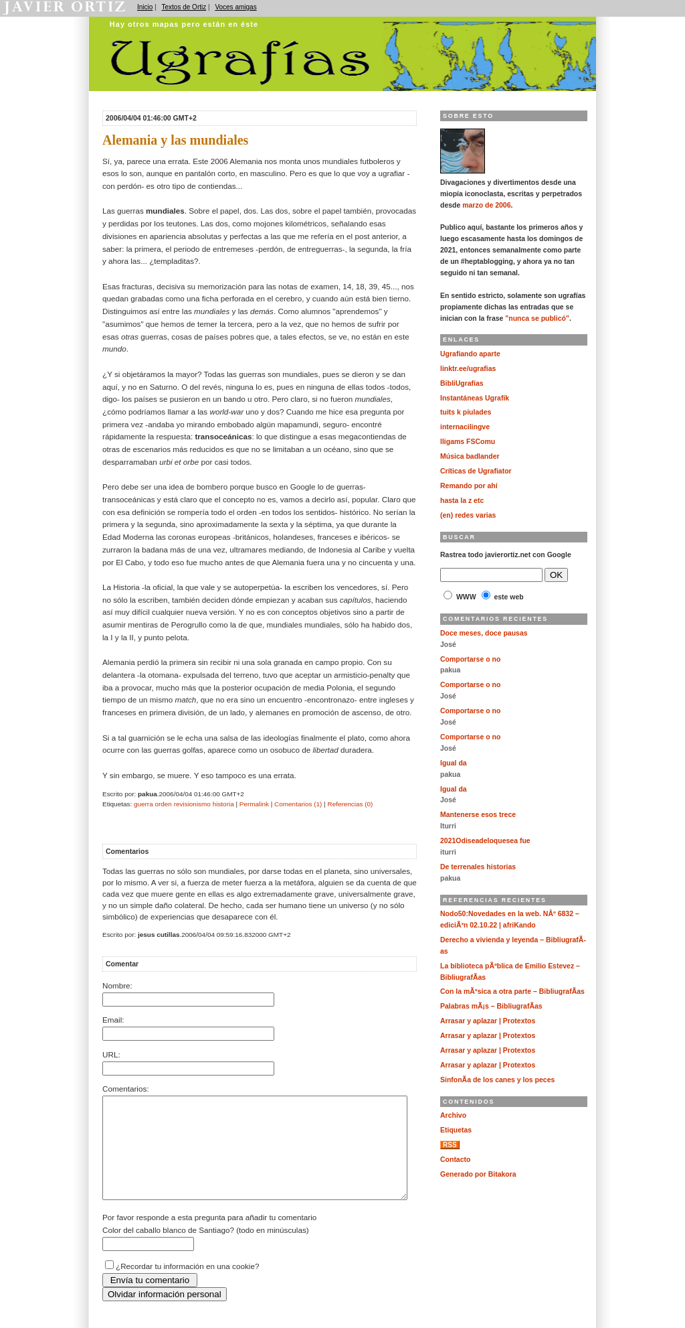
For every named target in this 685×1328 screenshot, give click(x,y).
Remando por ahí (469, 486)
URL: (111, 1054)
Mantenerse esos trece (478, 814)
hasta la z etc (462, 500)
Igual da (453, 763)
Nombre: (117, 985)
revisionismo (192, 804)
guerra (143, 804)
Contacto (455, 1159)
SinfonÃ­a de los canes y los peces (497, 1080)
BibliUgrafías (462, 383)
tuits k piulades (465, 412)
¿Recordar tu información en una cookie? (187, 1286)
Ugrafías (296, 22)
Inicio (145, 7)
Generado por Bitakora (478, 1174)
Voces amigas (235, 7)
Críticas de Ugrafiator (476, 471)
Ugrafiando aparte (470, 354)
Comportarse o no (470, 659)
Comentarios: (125, 1088)
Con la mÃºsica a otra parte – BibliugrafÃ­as (512, 991)
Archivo (453, 1115)
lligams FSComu (467, 441)
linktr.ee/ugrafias (468, 368)
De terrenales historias (478, 867)
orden (163, 804)
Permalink (254, 804)
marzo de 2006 (486, 205)
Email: (113, 1019)
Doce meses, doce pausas (484, 633)
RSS (450, 1145)
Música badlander (470, 456)
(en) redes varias (468, 515)
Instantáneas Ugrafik (474, 398)
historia (223, 804)
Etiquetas (456, 1130)
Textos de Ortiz (184, 7)
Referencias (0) (350, 804)
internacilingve (465, 427)
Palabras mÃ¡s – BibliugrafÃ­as (491, 1006)
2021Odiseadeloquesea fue (485, 840)
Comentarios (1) (298, 804)
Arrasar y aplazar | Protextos (487, 1021)
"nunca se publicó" (537, 318)
